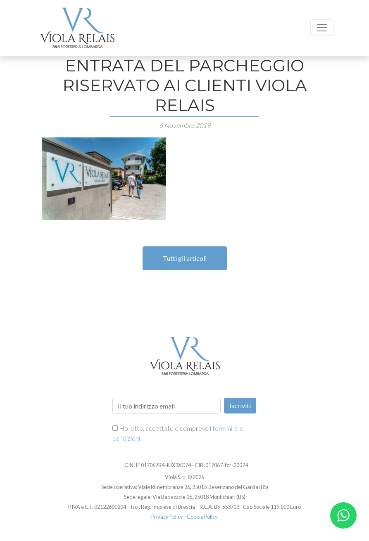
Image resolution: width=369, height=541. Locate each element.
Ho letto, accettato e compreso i (177, 433)
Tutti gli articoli (185, 258)
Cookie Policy (202, 516)
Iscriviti (240, 405)
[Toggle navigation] (321, 27)
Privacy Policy (167, 516)
